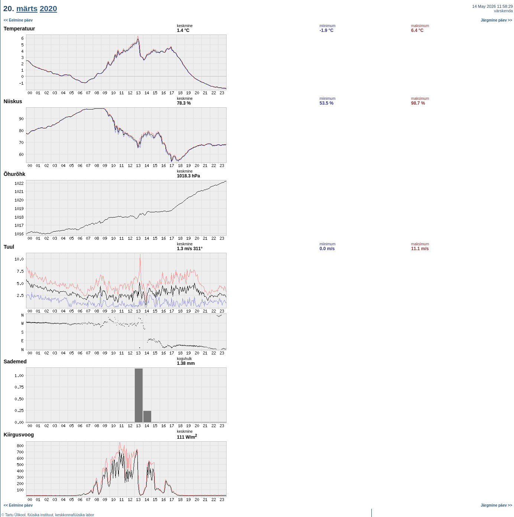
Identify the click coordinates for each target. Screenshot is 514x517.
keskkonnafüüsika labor (74, 515)
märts (27, 8)
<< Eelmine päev (18, 20)
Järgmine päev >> (497, 20)
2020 (48, 8)
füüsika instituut (40, 515)
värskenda (503, 11)
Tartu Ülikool (15, 515)
